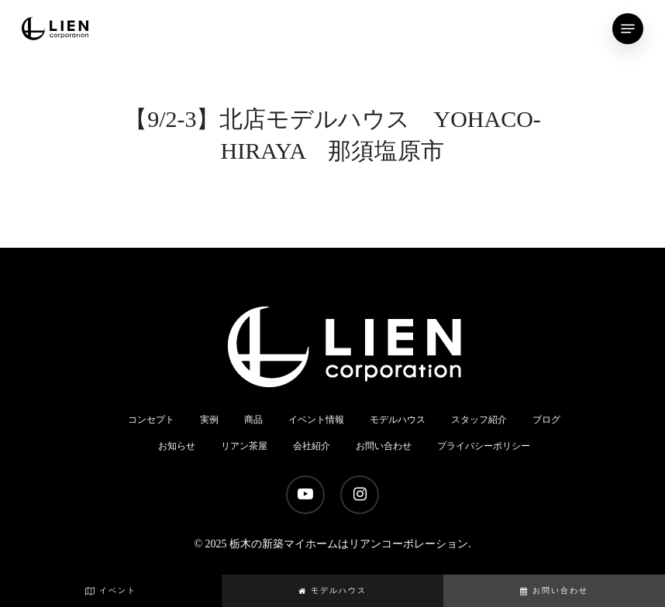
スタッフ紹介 (479, 419)
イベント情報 (316, 419)
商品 (253, 419)
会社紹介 (311, 446)
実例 (209, 419)
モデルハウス (332, 590)
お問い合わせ (554, 590)
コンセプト (151, 419)
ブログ (546, 419)
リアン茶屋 (244, 446)
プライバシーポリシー (483, 446)
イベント (110, 590)
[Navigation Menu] (627, 28)
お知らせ (176, 446)
